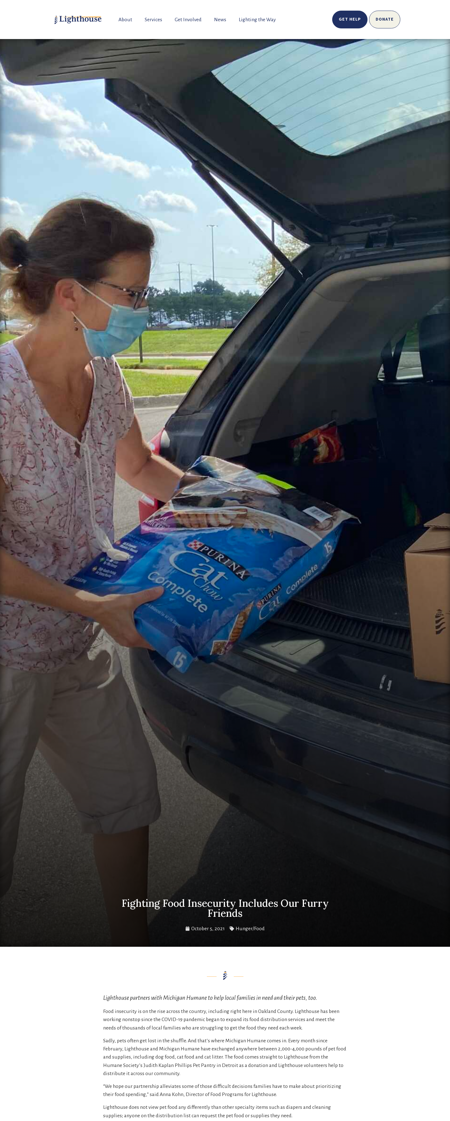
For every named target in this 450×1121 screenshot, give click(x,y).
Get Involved (188, 19)
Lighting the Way (257, 19)
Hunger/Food (250, 928)
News (220, 19)
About (125, 19)
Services (153, 19)
